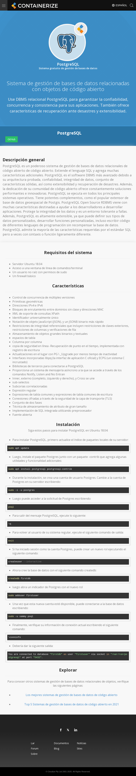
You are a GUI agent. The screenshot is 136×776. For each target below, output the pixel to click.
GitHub (11, 139)
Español (119, 5)
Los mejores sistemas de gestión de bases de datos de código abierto (71, 695)
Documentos (61, 743)
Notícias (81, 743)
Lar (33, 743)
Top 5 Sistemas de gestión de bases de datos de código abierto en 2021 (71, 704)
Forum (34, 748)
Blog (56, 748)
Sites (79, 748)
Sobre (34, 753)
